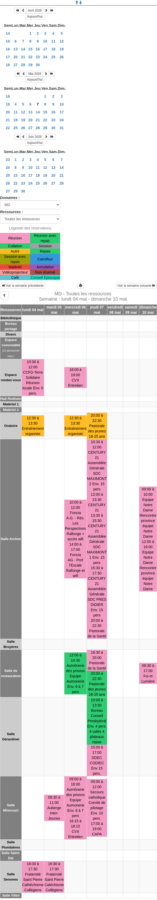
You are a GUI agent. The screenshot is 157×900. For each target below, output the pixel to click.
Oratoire (11, 426)
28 (23, 65)
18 (53, 49)
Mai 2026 (34, 74)
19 (62, 49)
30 (38, 65)
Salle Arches (11, 539)
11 (53, 41)
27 (16, 65)
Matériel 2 (11, 410)
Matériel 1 (11, 404)
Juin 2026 (35, 137)
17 (45, 49)
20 (16, 57)
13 (16, 49)
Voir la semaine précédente (23, 285)
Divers (11, 334)
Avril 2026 (35, 10)
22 (30, 57)
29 (30, 65)
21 (23, 57)
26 (62, 57)
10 (45, 41)
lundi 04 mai (32, 310)
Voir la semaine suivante (136, 285)
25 (53, 57)
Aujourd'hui (35, 16)
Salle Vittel (11, 895)
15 (8, 41)
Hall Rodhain (11, 399)
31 (62, 128)
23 (38, 57)
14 (8, 33)
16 (8, 49)
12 (62, 41)
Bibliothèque (11, 318)
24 (45, 57)
